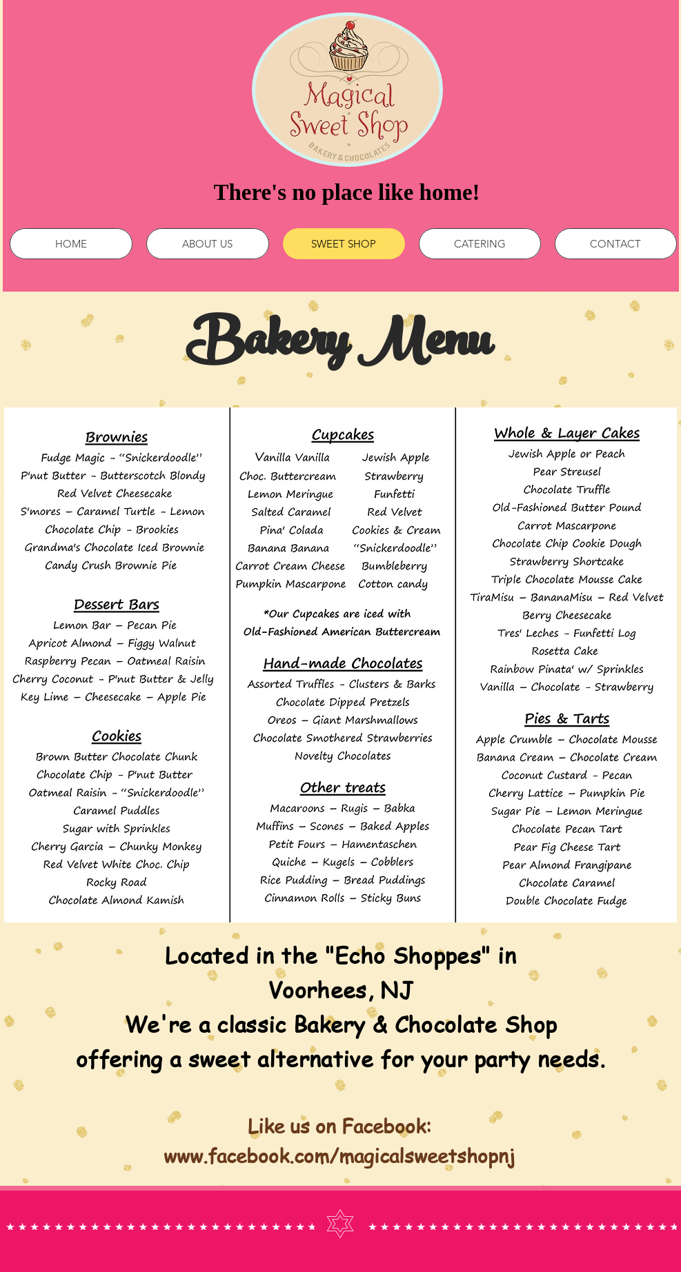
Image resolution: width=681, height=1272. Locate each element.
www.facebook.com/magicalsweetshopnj (339, 1156)
